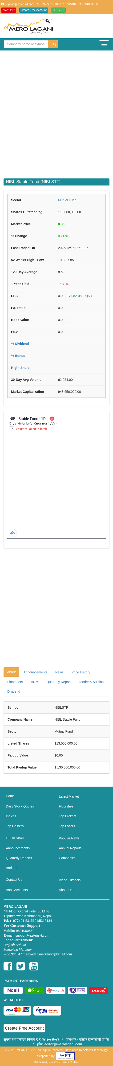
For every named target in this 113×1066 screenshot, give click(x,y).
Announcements (35, 672)
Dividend (13, 691)
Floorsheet (15, 682)
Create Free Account (34, 10)
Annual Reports (70, 848)
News (59, 672)
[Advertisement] (56, 111)
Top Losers (67, 826)
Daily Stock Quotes (20, 806)
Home (10, 796)
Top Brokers (68, 816)
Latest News (15, 838)
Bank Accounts (17, 890)
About (11, 672)
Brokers (11, 868)
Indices (11, 816)
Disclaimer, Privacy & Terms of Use (56, 1062)
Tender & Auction (91, 682)
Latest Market (69, 796)
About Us (66, 890)
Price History (81, 672)
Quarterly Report (58, 682)
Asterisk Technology (95, 1050)
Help (58, 10)
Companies (67, 858)
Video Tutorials (70, 880)
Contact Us (14, 879)
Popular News (69, 838)
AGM (34, 682)
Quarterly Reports (19, 858)
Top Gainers (15, 826)
